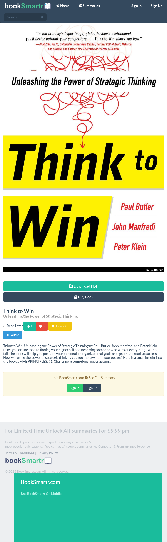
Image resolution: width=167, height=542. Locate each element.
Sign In (136, 6)
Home (63, 6)
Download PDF (83, 286)
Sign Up (156, 6)
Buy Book (83, 297)
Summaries (89, 6)
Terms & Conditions (19, 453)
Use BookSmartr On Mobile (41, 493)
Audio (13, 335)
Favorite (60, 326)
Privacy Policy (47, 453)
